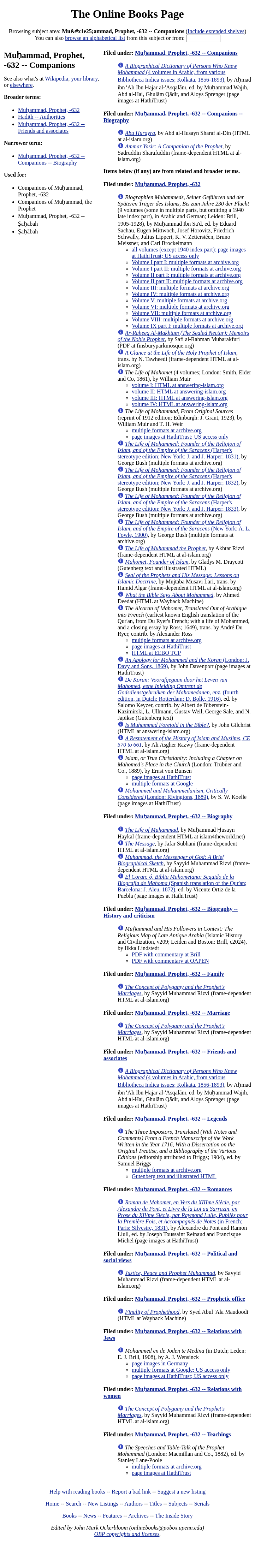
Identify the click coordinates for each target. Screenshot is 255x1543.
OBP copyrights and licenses (126, 1534)
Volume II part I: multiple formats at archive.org (186, 275)
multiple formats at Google (162, 784)
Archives (138, 1516)
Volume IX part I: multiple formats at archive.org (187, 326)
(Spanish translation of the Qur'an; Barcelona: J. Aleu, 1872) (182, 883)
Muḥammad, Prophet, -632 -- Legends (181, 1119)
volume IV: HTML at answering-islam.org (179, 404)
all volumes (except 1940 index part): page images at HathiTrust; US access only (189, 253)
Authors (133, 1504)
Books (69, 1516)
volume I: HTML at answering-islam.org (178, 385)
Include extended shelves (216, 31)
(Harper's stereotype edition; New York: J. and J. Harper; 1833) (179, 502)
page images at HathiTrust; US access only (180, 437)
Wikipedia (56, 79)
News (89, 1516)
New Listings (103, 1504)
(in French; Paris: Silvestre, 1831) (183, 1215)
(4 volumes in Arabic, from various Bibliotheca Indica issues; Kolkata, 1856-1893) (177, 73)
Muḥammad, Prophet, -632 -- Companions (186, 53)
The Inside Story (174, 1516)
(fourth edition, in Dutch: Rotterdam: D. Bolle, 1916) (178, 689)
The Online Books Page (127, 13)
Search (74, 1504)
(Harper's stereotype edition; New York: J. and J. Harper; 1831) (179, 450)
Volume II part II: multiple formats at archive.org (187, 281)
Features (112, 1516)
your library (84, 79)
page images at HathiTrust (161, 646)
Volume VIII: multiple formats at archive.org (182, 319)
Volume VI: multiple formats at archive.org (180, 307)
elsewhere (21, 85)
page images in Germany (160, 1363)
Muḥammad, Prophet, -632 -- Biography (183, 816)
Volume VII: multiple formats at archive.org (181, 313)
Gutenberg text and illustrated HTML (174, 1176)
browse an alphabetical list (95, 38)
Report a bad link (131, 1492)
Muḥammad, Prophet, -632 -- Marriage (182, 1013)
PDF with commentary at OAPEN (170, 961)
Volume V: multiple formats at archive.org (179, 300)
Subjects (178, 1504)
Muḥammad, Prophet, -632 (48, 110)
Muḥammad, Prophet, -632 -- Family (179, 974)
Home (52, 1504)
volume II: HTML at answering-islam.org (179, 391)
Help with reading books (77, 1492)
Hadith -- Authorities (41, 117)
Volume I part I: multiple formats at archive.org (185, 262)
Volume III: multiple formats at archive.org (180, 288)
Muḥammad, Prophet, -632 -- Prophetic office (190, 1299)
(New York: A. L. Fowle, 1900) (184, 528)
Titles (155, 1504)
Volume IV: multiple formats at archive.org (180, 294)
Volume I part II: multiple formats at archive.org (186, 269)
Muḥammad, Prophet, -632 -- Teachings (183, 1434)
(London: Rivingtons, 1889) (173, 794)
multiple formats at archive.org (167, 430)
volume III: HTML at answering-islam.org (180, 398)
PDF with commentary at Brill (166, 954)
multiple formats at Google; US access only (181, 1370)
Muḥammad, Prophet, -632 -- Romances (183, 1189)
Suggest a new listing (182, 1492)
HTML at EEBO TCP (156, 653)
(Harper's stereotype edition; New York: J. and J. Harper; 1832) (179, 476)
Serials (202, 1504)
